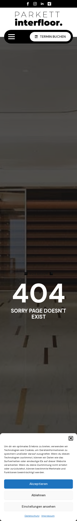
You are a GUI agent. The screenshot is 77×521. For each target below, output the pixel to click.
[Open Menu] (11, 36)
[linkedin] (42, 4)
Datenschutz (32, 515)
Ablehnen (38, 495)
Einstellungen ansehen (38, 507)
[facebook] (28, 4)
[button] (71, 438)
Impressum (48, 515)
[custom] (49, 4)
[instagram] (35, 4)
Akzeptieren (38, 484)
